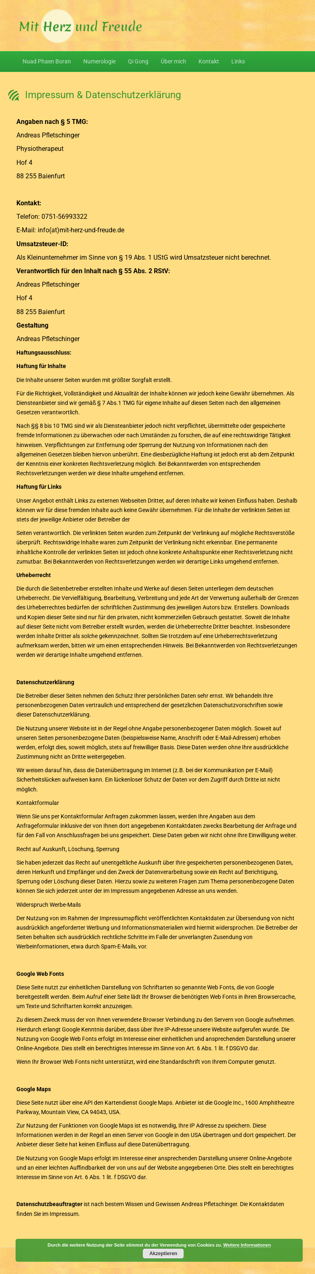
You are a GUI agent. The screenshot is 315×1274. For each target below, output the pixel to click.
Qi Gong (138, 61)
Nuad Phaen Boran (47, 61)
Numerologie (99, 61)
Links (238, 61)
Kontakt (209, 61)
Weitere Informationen (247, 1245)
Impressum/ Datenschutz (158, 1260)
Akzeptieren (163, 1253)
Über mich (173, 61)
